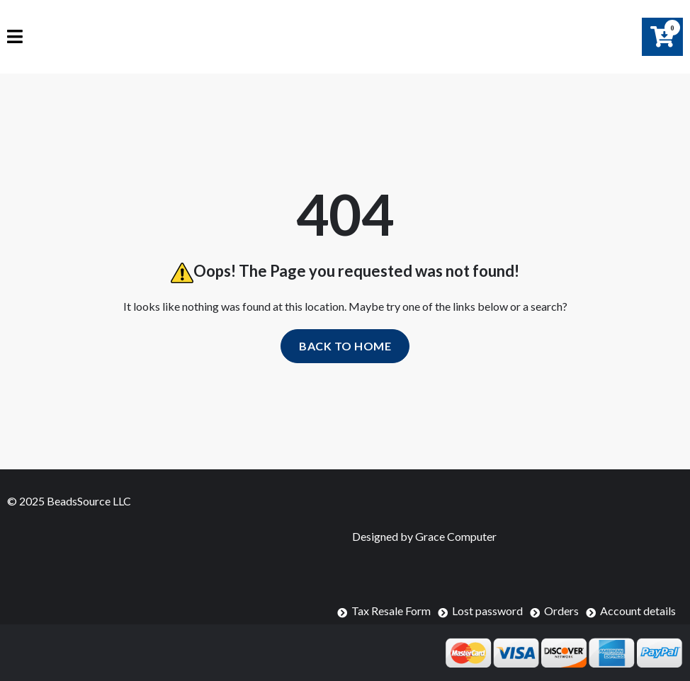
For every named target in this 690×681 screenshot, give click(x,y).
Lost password (487, 610)
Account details (638, 610)
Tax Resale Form (391, 610)
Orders (561, 610)
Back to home (345, 346)
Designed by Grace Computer (424, 536)
